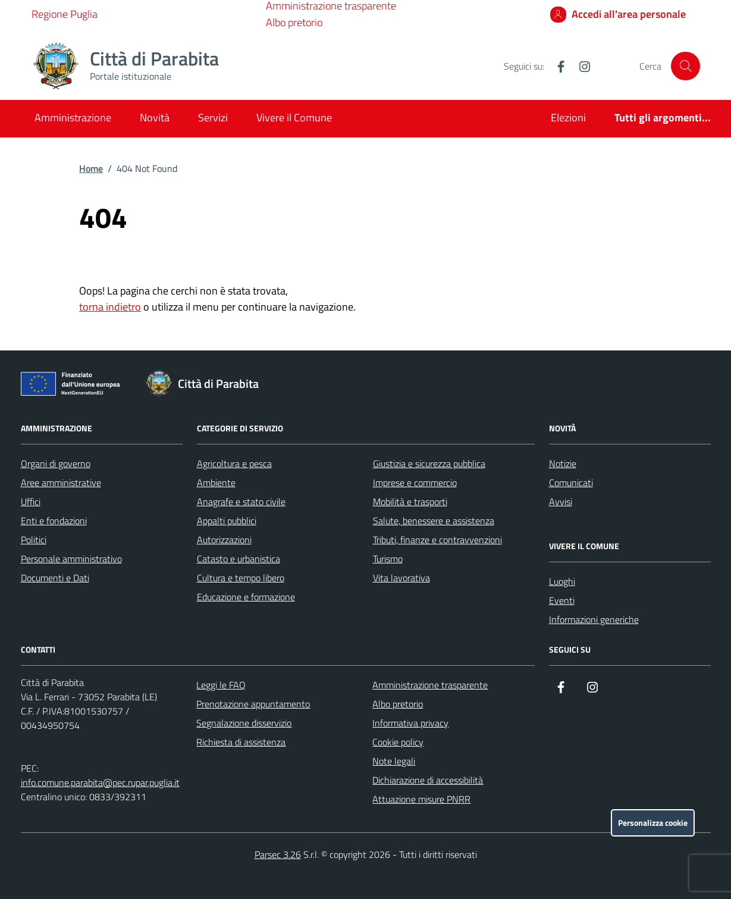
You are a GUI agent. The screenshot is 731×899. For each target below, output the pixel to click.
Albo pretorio (294, 22)
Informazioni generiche (594, 619)
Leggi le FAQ (221, 685)
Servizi (213, 117)
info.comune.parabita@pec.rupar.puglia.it (100, 782)
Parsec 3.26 (278, 854)
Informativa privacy (410, 723)
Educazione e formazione (246, 597)
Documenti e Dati (55, 578)
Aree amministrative (61, 482)
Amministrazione (72, 117)
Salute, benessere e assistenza (433, 520)
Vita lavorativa (401, 578)
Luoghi (562, 581)
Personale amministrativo (71, 559)
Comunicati (571, 482)
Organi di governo (55, 463)
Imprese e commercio (415, 482)
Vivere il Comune (294, 117)
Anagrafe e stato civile (241, 501)
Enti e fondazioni (54, 520)
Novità (155, 117)
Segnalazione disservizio (243, 723)
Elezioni (568, 117)
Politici (33, 539)
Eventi (562, 600)
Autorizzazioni (224, 539)
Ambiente (216, 482)
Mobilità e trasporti (410, 501)
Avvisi (560, 501)
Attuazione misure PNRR (421, 799)
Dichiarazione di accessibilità (427, 780)
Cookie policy (397, 742)
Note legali (393, 761)
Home (91, 168)
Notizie (562, 463)
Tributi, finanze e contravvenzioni (437, 539)
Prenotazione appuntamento (253, 704)
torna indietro (110, 307)
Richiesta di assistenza (241, 742)
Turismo (388, 559)
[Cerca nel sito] (685, 66)
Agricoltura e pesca (234, 463)
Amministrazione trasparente (430, 685)
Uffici (30, 501)
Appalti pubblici (226, 520)
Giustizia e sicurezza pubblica (429, 463)
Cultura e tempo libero (240, 578)
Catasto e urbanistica (238, 559)
